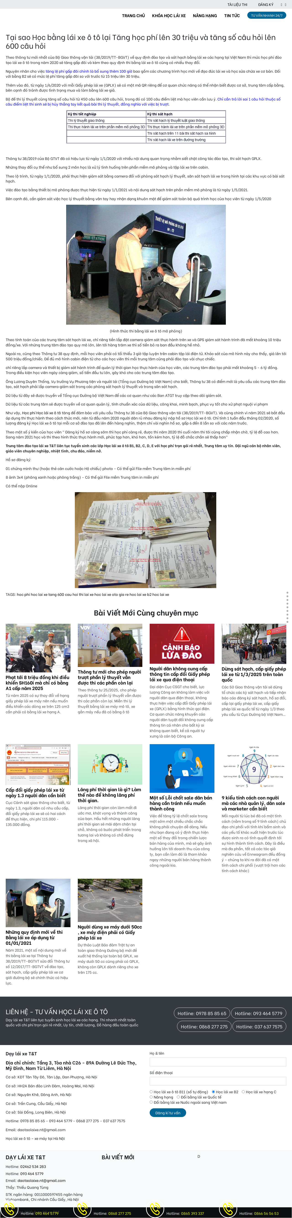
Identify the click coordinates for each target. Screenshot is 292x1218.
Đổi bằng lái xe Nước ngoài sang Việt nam (190, 1102)
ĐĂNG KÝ (266, 4)
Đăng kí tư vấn (167, 1112)
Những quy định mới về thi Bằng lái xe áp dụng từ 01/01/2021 (34, 937)
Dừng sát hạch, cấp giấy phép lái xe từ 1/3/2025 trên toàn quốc (254, 674)
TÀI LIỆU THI (237, 4)
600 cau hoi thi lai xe (75, 594)
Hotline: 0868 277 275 (204, 1026)
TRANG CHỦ (133, 15)
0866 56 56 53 (266, 1213)
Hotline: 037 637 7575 (259, 1026)
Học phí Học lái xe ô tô (41, 412)
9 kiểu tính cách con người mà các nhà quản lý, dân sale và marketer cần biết (253, 803)
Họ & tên (157, 1053)
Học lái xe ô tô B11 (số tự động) (181, 1091)
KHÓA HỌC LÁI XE (169, 15)
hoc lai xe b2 (140, 594)
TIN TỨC (232, 15)
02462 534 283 (33, 1166)
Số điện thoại (161, 1072)
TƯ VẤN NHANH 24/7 (266, 15)
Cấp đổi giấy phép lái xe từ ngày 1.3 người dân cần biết (36, 792)
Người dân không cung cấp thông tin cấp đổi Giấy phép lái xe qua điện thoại (180, 673)
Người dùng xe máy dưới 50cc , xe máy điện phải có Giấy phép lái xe (110, 932)
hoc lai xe (160, 594)
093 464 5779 (31, 1173)
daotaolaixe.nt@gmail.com (41, 1180)
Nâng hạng (163, 1096)
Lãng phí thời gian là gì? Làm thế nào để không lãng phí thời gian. (109, 794)
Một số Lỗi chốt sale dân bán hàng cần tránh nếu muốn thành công (181, 803)
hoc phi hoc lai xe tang (37, 594)
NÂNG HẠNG (205, 15)
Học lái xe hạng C (261, 1091)
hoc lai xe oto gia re (111, 594)
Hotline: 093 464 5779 (258, 1013)
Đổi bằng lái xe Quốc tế (201, 1096)
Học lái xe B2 (227, 1091)
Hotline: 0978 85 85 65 (202, 1013)
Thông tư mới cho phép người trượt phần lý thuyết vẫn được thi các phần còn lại (109, 677)
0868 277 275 (119, 1213)
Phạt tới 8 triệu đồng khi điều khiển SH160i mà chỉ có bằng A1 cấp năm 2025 (37, 682)
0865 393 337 (192, 1213)
